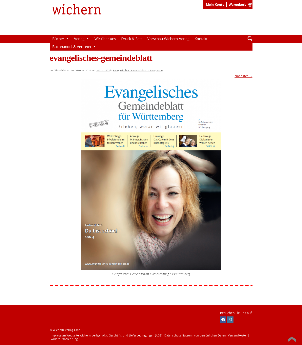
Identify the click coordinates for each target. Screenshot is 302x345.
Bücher (60, 38)
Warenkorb (237, 4)
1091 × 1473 (103, 70)
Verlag (81, 38)
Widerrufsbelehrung (64, 339)
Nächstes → (243, 76)
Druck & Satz (131, 38)
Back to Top (292, 339)
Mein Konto (215, 4)
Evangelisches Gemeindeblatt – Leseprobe (138, 70)
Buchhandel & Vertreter (74, 46)
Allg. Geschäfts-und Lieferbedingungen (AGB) (132, 335)
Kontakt (201, 38)
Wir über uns (105, 38)
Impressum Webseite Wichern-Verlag (75, 335)
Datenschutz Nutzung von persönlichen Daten (195, 335)
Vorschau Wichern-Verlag (168, 38)
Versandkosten (238, 335)
